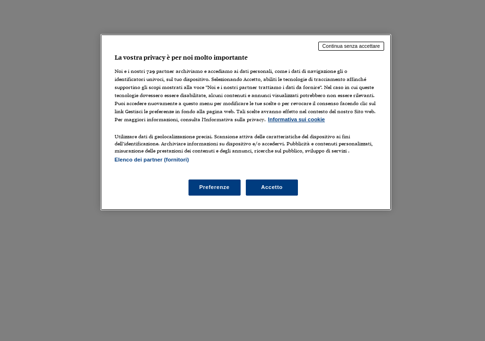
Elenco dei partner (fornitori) (152, 159)
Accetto (272, 187)
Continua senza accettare (351, 46)
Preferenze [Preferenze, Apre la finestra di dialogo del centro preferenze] (214, 187)
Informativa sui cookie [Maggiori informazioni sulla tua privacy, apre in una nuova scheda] (296, 119)
